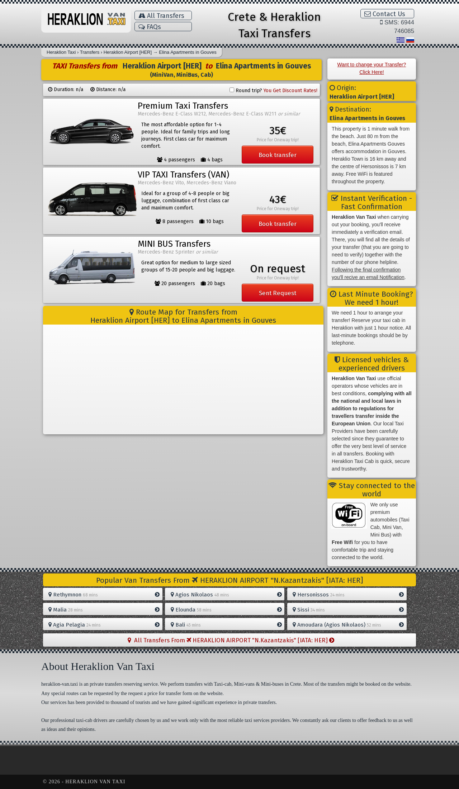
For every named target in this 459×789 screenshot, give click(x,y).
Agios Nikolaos (226, 595)
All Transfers (161, 16)
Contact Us (384, 14)
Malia (104, 610)
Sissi (348, 610)
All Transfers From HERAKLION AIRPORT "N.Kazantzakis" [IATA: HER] (231, 640)
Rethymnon (104, 595)
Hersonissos (348, 595)
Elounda (226, 610)
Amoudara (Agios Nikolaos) (348, 625)
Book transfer (278, 155)
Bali (226, 625)
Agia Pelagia (104, 625)
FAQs (149, 27)
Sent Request (277, 293)
